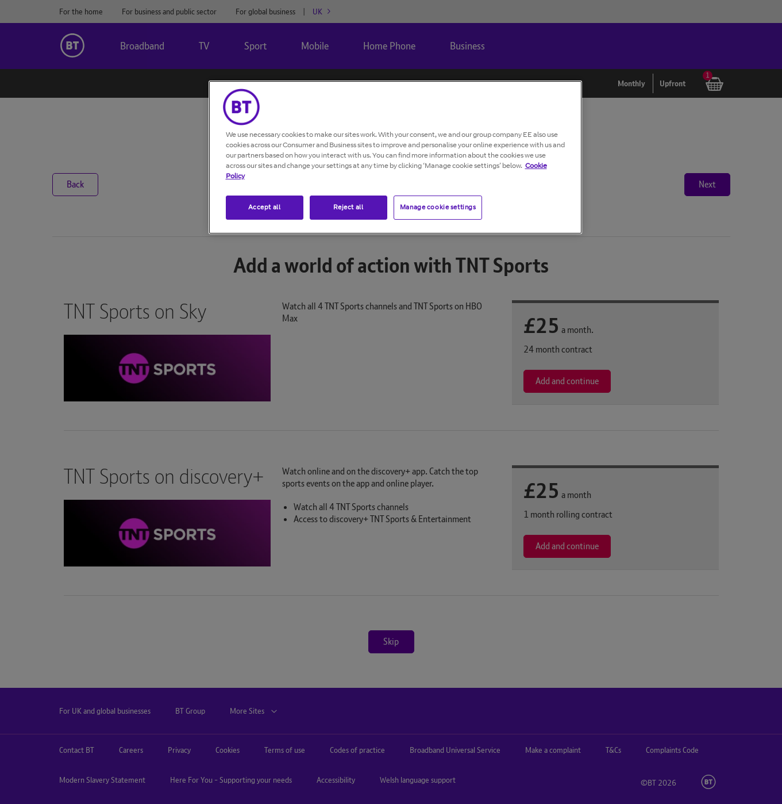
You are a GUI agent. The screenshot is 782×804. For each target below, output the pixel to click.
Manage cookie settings (438, 207)
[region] (395, 157)
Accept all (264, 207)
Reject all (348, 207)
